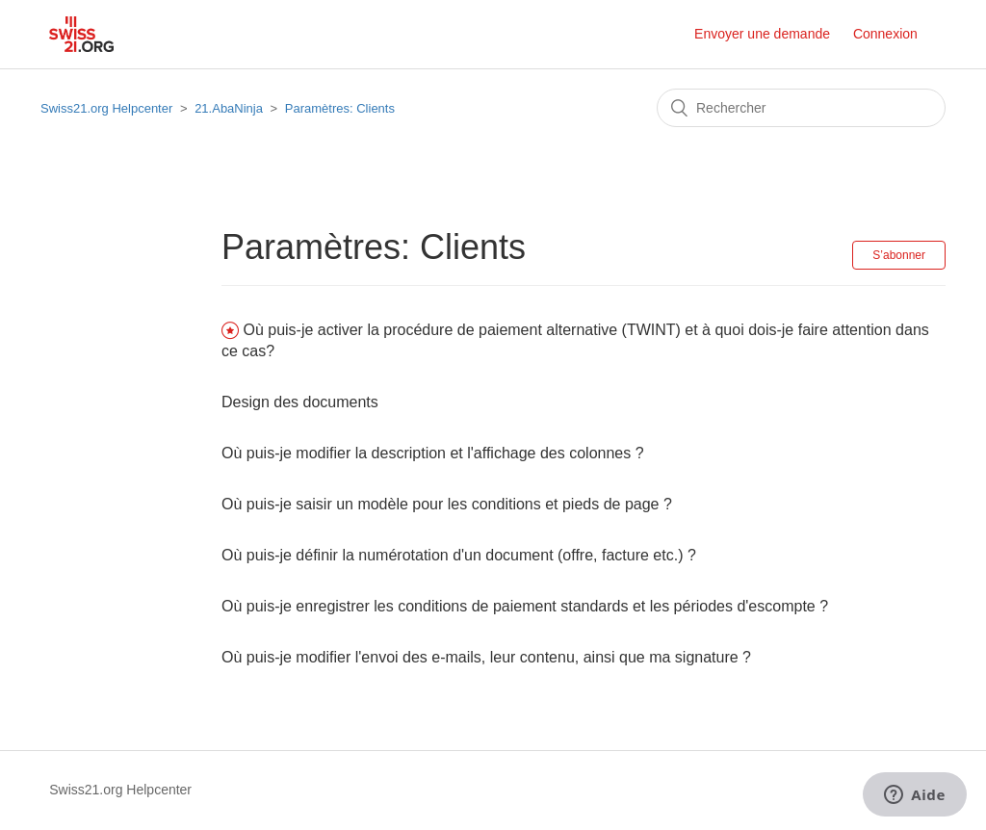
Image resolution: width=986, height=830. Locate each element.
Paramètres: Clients (340, 108)
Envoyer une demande (762, 33)
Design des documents (299, 402)
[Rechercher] (801, 108)
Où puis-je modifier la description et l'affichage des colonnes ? (432, 453)
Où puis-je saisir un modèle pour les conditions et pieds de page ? (446, 504)
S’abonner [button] (898, 255)
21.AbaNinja (229, 108)
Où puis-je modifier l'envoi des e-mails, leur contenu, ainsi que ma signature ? (486, 657)
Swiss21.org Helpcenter (106, 108)
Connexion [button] (885, 33)
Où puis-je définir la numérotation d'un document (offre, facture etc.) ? (458, 555)
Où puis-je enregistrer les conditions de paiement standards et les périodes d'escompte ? (524, 606)
